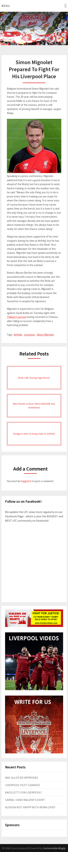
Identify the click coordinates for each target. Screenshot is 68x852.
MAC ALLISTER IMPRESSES (21, 777)
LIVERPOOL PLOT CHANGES (22, 785)
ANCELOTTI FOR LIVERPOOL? (23, 792)
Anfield (18, 334)
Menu (5, 6)
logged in (26, 481)
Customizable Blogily (54, 848)
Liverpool (29, 334)
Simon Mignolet (45, 334)
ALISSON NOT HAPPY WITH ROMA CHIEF (30, 807)
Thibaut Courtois (16, 317)
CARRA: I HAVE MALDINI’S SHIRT (25, 800)
